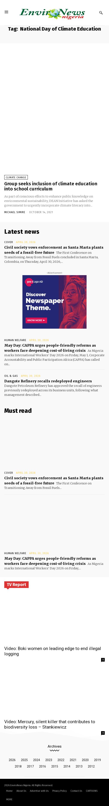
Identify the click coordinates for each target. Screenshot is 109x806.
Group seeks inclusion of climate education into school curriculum (50, 186)
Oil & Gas (11, 376)
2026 (12, 760)
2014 (66, 766)
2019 (97, 760)
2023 (48, 760)
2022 (60, 760)
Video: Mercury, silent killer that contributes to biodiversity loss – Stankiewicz (49, 724)
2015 (54, 766)
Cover (8, 242)
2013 (79, 766)
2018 (18, 766)
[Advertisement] (54, 75)
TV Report (16, 584)
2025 (24, 760)
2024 (36, 760)
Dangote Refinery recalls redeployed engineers (48, 381)
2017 (30, 766)
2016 (42, 766)
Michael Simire (14, 212)
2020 (85, 760)
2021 (73, 760)
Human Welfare (15, 340)
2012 (91, 766)
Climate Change (16, 177)
